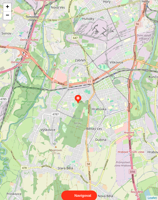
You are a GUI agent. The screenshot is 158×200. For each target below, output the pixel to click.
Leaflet (152, 193)
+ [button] (7, 7)
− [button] (7, 16)
